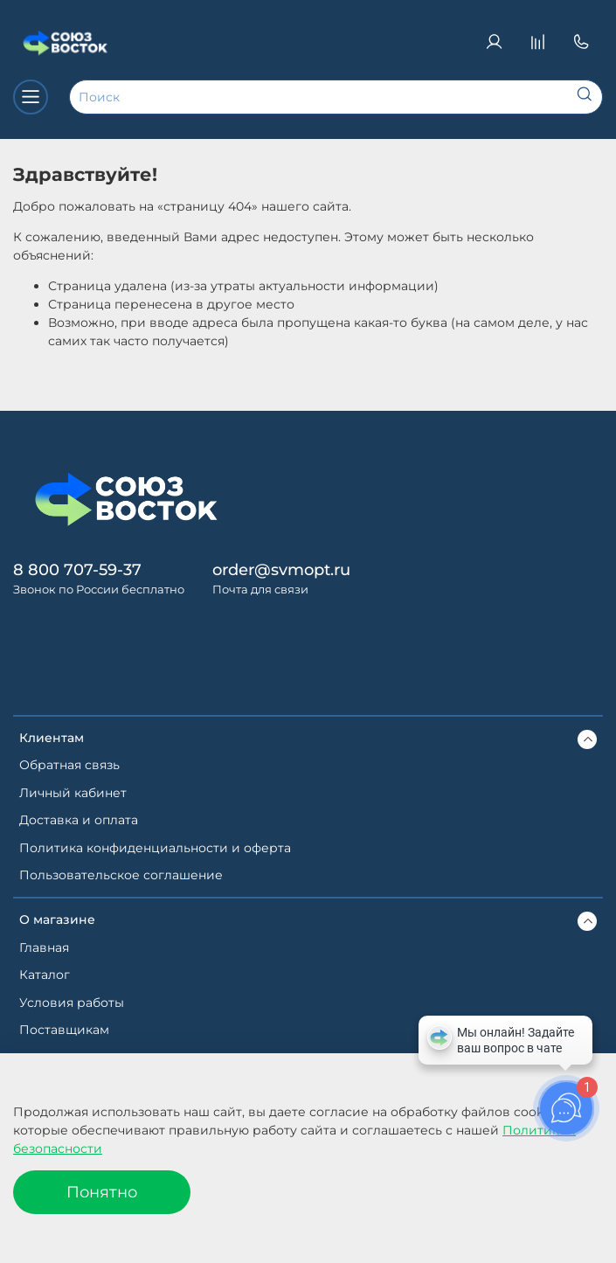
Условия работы (71, 1002)
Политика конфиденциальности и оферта (155, 848)
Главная (44, 947)
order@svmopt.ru (281, 569)
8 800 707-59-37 (77, 569)
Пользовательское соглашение (121, 875)
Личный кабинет (73, 793)
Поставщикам (64, 1029)
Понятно (101, 1192)
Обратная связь (69, 765)
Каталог (44, 974)
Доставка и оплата (78, 820)
